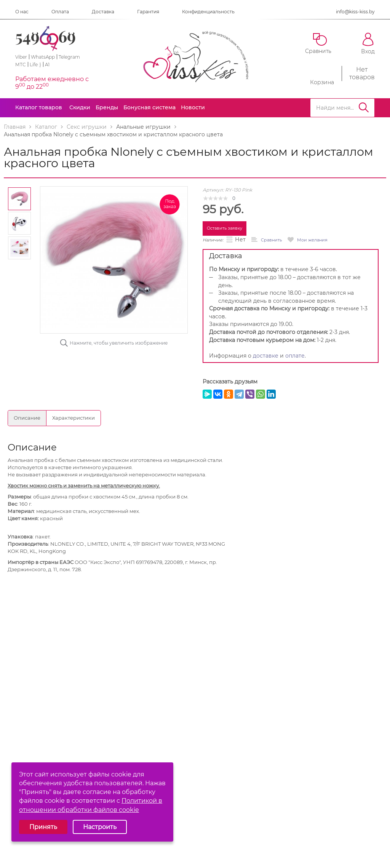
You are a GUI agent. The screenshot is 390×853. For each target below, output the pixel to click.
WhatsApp (43, 57)
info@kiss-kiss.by (355, 11)
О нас (22, 11)
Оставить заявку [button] (224, 228)
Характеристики (73, 418)
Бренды (107, 107)
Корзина (322, 73)
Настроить (100, 827)
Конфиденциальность (208, 11)
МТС (20, 64)
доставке (265, 355)
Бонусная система (149, 107)
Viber (21, 57)
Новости (193, 107)
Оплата (60, 11)
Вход (368, 43)
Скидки (79, 107)
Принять (43, 827)
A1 (47, 64)
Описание (27, 418)
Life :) (35, 64)
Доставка (103, 11)
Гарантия (148, 11)
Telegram (69, 57)
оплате (295, 355)
